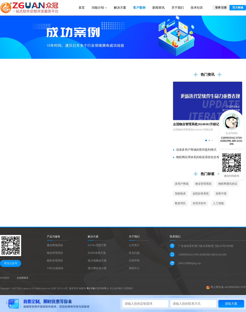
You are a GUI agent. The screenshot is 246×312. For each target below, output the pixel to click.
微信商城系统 (55, 245)
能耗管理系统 (55, 260)
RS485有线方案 (97, 252)
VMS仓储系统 (55, 268)
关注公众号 (10, 263)
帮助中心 (134, 268)
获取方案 (231, 303)
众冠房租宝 (22, 277)
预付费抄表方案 (97, 268)
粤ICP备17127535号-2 (98, 288)
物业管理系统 (55, 252)
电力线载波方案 (97, 260)
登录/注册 (221, 7)
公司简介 (134, 245)
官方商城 (237, 7)
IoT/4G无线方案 (97, 245)
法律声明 (134, 260)
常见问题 (134, 252)
